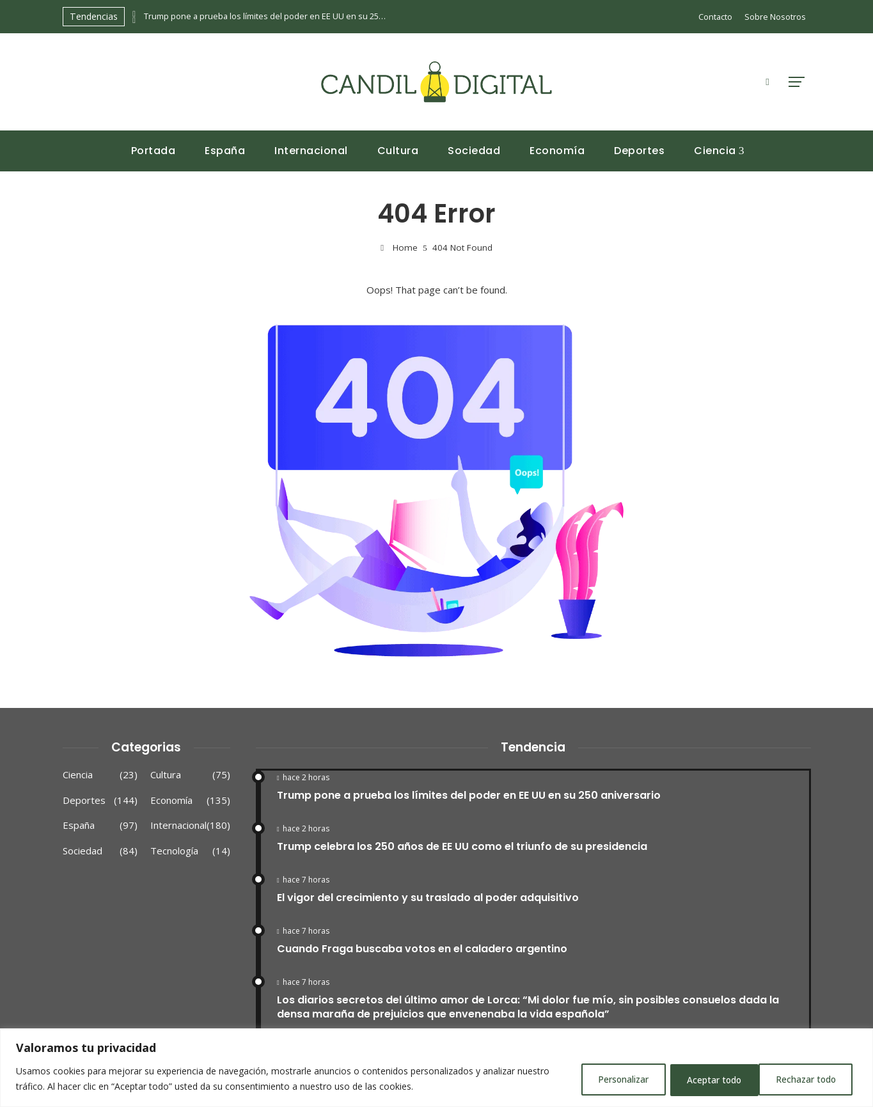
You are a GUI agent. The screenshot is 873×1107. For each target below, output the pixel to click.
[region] (436, 1068)
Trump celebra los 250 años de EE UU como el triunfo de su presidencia (462, 846)
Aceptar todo (810, 1080)
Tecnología (190, 851)
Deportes (100, 800)
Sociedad (100, 851)
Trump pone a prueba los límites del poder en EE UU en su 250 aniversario (265, 16)
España (100, 825)
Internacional (190, 825)
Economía (190, 800)
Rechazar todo (710, 1080)
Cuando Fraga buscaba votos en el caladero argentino (422, 948)
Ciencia (100, 775)
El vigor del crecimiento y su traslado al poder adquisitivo (428, 897)
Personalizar (610, 1080)
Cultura (190, 775)
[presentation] (134, 13)
